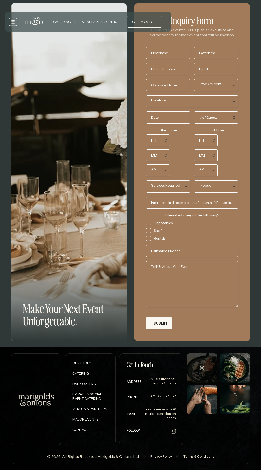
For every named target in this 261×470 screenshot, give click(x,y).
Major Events (85, 419)
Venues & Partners (100, 22)
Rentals (159, 238)
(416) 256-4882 (163, 396)
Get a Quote (144, 22)
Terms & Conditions (198, 456)
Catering (62, 22)
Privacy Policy (161, 456)
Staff (158, 230)
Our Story (81, 363)
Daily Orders (84, 384)
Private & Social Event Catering (87, 396)
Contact (80, 430)
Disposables (163, 223)
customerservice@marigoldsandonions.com (160, 413)
